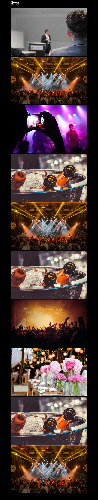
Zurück (14, 497)
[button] (62, 3)
